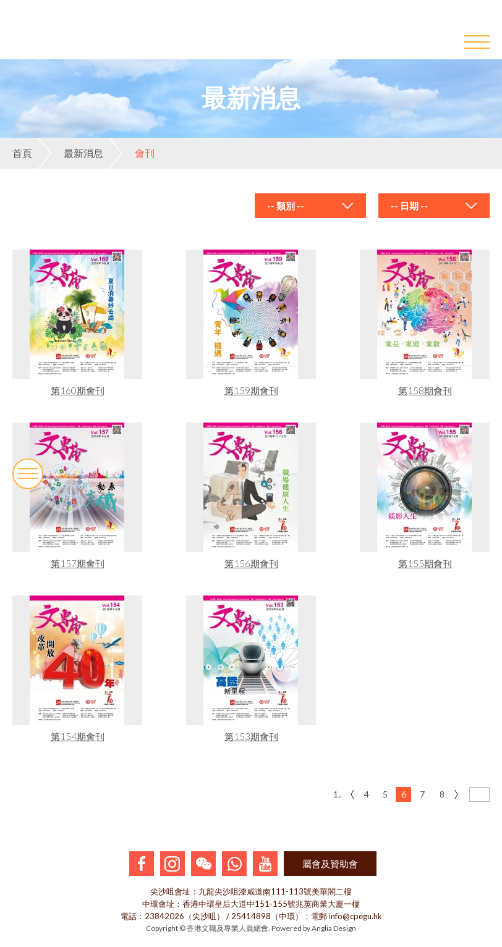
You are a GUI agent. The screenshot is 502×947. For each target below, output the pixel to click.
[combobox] (310, 205)
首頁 (22, 153)
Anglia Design (334, 928)
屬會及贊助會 (330, 863)
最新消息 (70, 153)
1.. (337, 794)
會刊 (132, 153)
